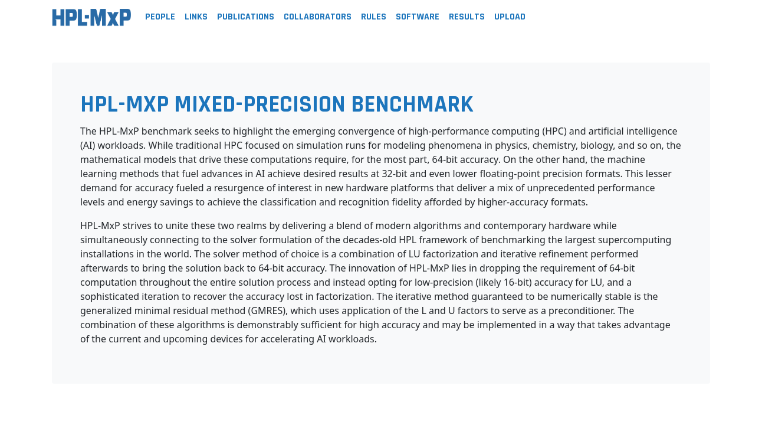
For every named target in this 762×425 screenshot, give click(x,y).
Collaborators (318, 17)
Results (467, 17)
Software (417, 17)
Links (196, 17)
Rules (373, 17)
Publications (245, 17)
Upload (509, 17)
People (160, 17)
